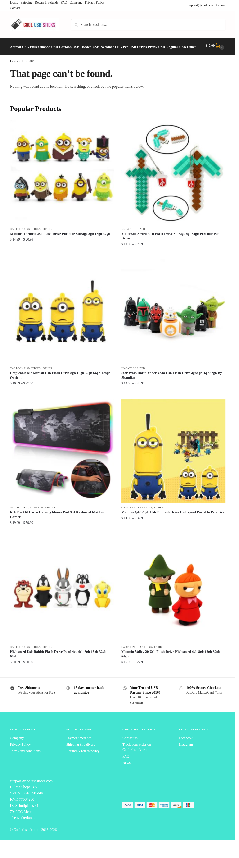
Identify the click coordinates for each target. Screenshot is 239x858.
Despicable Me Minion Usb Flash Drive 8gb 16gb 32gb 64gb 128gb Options (60, 386)
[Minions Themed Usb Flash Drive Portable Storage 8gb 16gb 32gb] (62, 183)
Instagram (186, 756)
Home (14, 72)
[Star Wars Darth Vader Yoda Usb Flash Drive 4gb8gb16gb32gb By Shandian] (173, 323)
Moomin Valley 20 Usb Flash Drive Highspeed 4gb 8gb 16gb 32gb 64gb (170, 665)
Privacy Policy (20, 756)
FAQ (125, 768)
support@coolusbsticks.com (206, 5)
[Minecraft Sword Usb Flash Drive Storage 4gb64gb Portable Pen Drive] (173, 183)
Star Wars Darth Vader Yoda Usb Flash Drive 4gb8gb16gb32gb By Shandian (171, 386)
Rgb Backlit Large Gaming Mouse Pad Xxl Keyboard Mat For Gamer (57, 526)
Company (17, 749)
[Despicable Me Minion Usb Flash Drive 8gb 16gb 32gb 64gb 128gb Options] (62, 323)
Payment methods (78, 749)
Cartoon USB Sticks (25, 240)
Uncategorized (133, 240)
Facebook (186, 749)
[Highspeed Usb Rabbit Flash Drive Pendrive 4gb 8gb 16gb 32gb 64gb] (62, 601)
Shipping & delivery (80, 756)
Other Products (42, 518)
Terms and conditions (25, 762)
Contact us (130, 749)
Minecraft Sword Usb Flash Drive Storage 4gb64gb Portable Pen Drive (170, 247)
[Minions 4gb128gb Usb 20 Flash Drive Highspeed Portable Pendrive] (173, 462)
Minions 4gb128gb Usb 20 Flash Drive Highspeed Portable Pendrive (172, 523)
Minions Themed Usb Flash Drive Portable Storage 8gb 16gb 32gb (60, 245)
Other (47, 240)
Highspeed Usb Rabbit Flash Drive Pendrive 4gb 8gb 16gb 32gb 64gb (58, 665)
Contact (15, 8)
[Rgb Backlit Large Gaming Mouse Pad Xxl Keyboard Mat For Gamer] (62, 462)
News (126, 774)
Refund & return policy (82, 762)
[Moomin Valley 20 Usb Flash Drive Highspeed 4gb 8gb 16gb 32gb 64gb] (173, 601)
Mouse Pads (19, 518)
